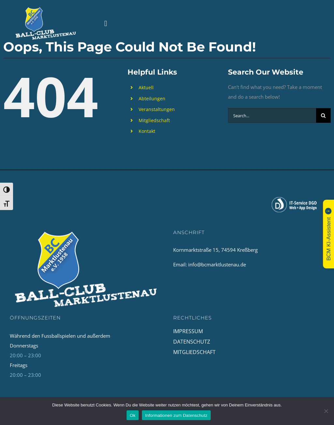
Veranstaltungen (157, 109)
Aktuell (146, 87)
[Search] (323, 115)
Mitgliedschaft (154, 120)
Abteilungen (152, 98)
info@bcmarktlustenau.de (217, 264)
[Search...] (272, 115)
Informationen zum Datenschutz (176, 415)
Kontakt (147, 131)
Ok (132, 415)
